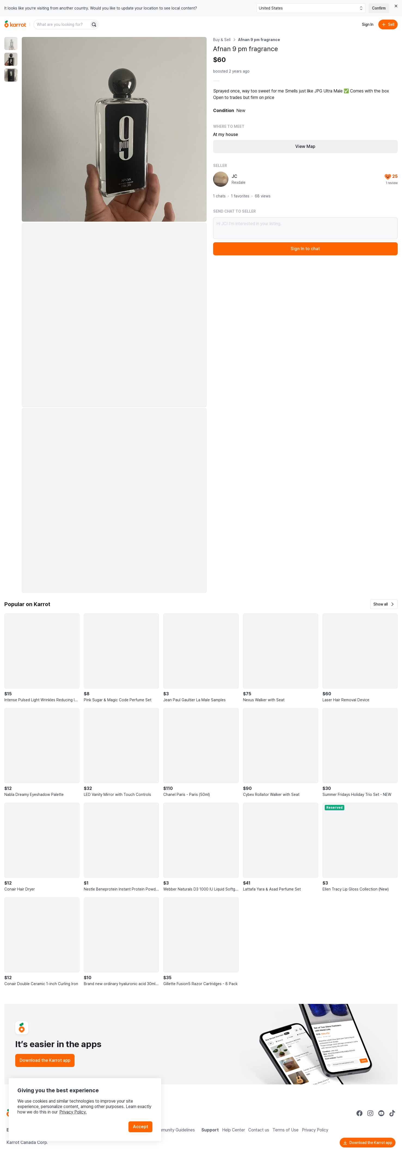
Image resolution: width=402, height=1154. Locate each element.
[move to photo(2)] (10, 59)
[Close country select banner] (396, 6)
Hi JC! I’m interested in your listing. (305, 228)
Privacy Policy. (73, 1112)
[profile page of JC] (220, 179)
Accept (140, 1126)
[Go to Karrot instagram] (370, 1113)
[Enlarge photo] (114, 129)
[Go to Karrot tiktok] (392, 1113)
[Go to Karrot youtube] (381, 1113)
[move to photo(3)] (10, 75)
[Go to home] (15, 24)
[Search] (94, 24)
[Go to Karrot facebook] (359, 1113)
